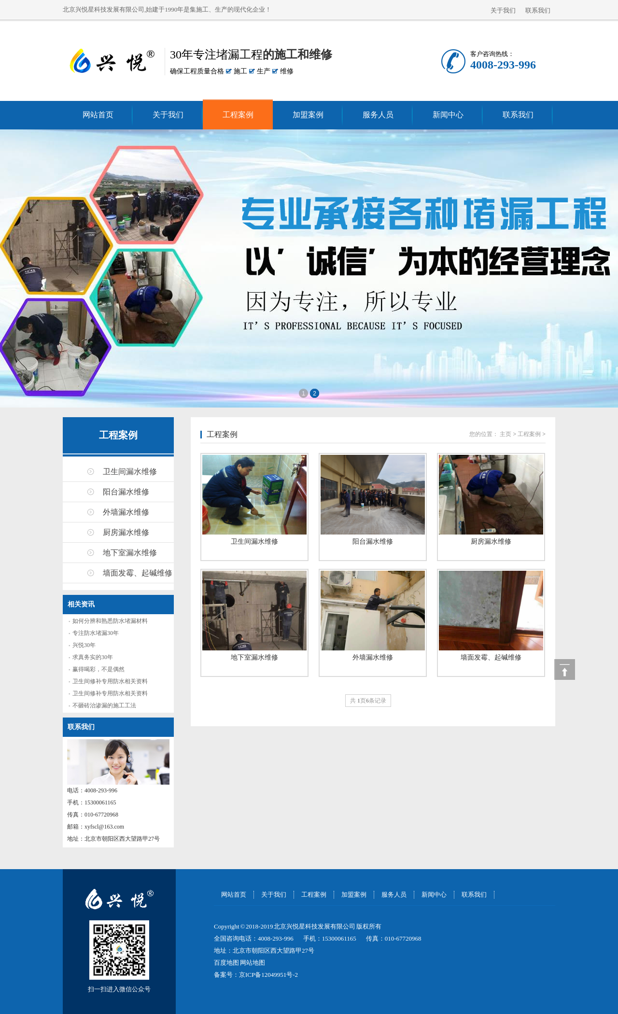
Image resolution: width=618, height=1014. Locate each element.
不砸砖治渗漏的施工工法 (104, 705)
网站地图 (252, 962)
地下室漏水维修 (130, 553)
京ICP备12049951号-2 (268, 974)
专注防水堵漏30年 (95, 633)
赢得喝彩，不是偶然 (98, 669)
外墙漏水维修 (126, 512)
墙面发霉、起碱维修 (137, 573)
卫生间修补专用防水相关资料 (110, 681)
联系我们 (537, 10)
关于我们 (503, 10)
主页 (505, 434)
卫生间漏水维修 (130, 471)
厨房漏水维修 (126, 532)
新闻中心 (448, 115)
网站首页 (98, 115)
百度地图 (226, 962)
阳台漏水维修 (126, 492)
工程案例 (238, 115)
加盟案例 (308, 115)
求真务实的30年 (92, 657)
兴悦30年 (84, 645)
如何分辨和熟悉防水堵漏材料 (110, 621)
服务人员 (378, 115)
